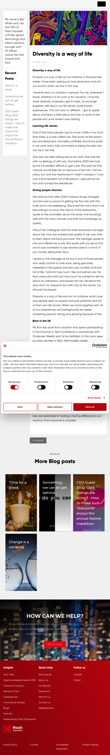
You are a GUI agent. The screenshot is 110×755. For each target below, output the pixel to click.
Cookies (34, 744)
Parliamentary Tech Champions (19, 719)
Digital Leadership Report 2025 (19, 680)
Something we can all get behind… (14, 100)
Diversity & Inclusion (13, 685)
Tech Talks (8, 674)
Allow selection (55, 407)
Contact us (44, 702)
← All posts (38, 440)
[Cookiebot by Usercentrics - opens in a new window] (94, 346)
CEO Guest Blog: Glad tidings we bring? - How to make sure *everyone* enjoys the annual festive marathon (15, 127)
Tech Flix (7, 713)
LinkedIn (78, 674)
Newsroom (44, 691)
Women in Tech (11, 691)
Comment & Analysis (14, 702)
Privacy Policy (10, 744)
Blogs (6, 708)
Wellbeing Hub (46, 708)
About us (43, 680)
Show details (94, 398)
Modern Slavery (91, 744)
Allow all (90, 407)
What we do (45, 674)
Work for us (44, 696)
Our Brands (44, 685)
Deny (20, 407)
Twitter (77, 680)
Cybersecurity (10, 696)
